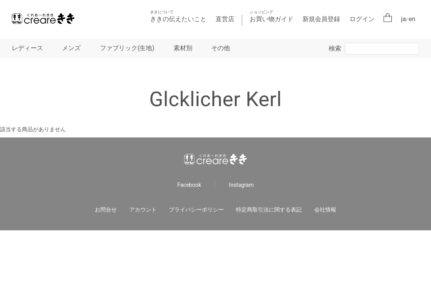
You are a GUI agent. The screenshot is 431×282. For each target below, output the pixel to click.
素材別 (183, 48)
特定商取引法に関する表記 (269, 209)
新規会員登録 (321, 19)
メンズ (71, 48)
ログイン (362, 19)
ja (403, 19)
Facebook (189, 185)
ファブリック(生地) (127, 48)
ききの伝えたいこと (178, 16)
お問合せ (106, 209)
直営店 (225, 19)
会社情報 (325, 209)
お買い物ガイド (271, 16)
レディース (27, 48)
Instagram (241, 185)
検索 (335, 48)
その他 (220, 48)
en (412, 19)
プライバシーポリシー (196, 209)
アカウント (143, 209)
